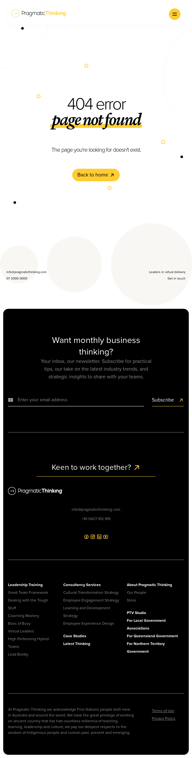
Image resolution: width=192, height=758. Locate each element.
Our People (136, 592)
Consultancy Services (82, 585)
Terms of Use (163, 711)
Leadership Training (25, 585)
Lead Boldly (18, 654)
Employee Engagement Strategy (91, 600)
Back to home (96, 174)
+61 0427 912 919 (96, 519)
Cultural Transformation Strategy (91, 592)
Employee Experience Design (88, 623)
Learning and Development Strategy (86, 612)
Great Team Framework (28, 592)
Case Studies (74, 636)
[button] (174, 14)
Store (131, 600)
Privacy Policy (163, 718)
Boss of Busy (19, 623)
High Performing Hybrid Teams (28, 642)
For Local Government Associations (146, 624)
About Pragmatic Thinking (149, 585)
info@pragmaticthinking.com (96, 509)
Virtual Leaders (21, 631)
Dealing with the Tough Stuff (28, 604)
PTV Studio (136, 613)
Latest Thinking (76, 644)
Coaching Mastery (23, 616)
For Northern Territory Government (146, 647)
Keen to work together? (96, 467)
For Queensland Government (152, 636)
